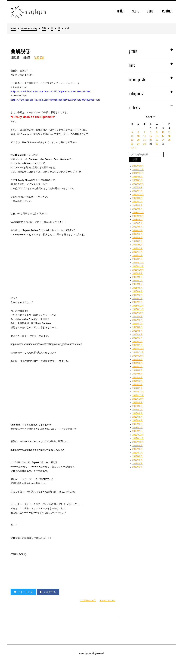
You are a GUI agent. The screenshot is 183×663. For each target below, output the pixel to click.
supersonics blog (29, 29)
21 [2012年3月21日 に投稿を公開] (144, 140)
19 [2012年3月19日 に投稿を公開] (132, 140)
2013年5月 (137, 417)
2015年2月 (137, 341)
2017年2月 (137, 255)
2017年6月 (137, 245)
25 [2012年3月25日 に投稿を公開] (169, 140)
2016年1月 (137, 302)
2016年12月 (138, 262)
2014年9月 (137, 359)
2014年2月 (137, 384)
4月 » (133, 148)
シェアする (48, 591)
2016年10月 (138, 270)
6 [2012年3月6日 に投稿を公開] (138, 132)
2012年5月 (137, 460)
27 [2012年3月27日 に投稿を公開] (138, 144)
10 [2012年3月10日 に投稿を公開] (163, 132)
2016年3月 (137, 295)
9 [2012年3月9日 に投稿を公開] (156, 132)
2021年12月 (138, 169)
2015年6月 (137, 327)
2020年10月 (138, 184)
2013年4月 (137, 420)
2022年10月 (138, 166)
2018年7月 (137, 223)
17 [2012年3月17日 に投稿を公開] (163, 136)
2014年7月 (137, 366)
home (13, 29)
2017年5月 (137, 248)
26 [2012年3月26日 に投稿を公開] (132, 144)
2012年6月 (137, 456)
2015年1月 (137, 345)
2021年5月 (137, 176)
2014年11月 (138, 352)
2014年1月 (137, 388)
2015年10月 (138, 313)
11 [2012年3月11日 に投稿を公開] (169, 132)
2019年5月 (137, 209)
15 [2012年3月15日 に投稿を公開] (151, 136)
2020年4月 (137, 191)
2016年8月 (137, 277)
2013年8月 (137, 406)
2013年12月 (138, 391)
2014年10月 (138, 356)
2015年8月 (137, 320)
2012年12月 (138, 435)
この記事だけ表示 (88, 600)
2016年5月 (137, 288)
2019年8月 (137, 198)
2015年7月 (137, 323)
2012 (44, 29)
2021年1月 (137, 180)
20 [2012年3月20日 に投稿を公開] (138, 140)
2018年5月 (137, 230)
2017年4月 (137, 252)
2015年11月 (138, 309)
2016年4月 (137, 291)
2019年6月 (137, 205)
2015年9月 (137, 316)
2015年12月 (138, 306)
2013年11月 (138, 395)
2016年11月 (138, 266)
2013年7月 (137, 409)
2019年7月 (137, 201)
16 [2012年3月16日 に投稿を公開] (157, 136)
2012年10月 (138, 442)
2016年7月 (137, 280)
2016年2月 (137, 298)
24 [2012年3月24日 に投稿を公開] (163, 140)
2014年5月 (137, 374)
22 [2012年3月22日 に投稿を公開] (151, 140)
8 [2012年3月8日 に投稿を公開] (150, 132)
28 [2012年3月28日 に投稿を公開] (144, 144)
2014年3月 (137, 381)
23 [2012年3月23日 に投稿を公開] (157, 140)
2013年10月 (138, 399)
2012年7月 (137, 452)
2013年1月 (137, 431)
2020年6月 (137, 187)
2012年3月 (137, 467)
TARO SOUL (39, 57)
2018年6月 (137, 227)
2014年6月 (137, 370)
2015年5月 (137, 331)
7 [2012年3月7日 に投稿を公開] (144, 132)
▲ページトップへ (107, 600)
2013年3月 (137, 424)
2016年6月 (137, 284)
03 (52, 29)
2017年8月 (137, 237)
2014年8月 (137, 363)
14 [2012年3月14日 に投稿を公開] (144, 136)
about (150, 11)
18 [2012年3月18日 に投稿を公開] (169, 136)
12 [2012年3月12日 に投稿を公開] (132, 136)
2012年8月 (137, 449)
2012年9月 (137, 445)
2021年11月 (138, 173)
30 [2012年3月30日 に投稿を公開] (157, 144)
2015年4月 (137, 334)
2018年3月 (137, 234)
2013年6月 (137, 413)
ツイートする (23, 591)
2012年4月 (137, 463)
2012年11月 (138, 438)
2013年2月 (137, 427)
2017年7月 (137, 241)
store (135, 11)
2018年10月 (138, 216)
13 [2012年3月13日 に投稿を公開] (138, 136)
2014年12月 (138, 348)
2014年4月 (137, 377)
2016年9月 (137, 273)
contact (167, 11)
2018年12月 (138, 212)
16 (59, 29)
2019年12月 (138, 194)
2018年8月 (137, 219)
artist (121, 11)
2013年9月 (137, 402)
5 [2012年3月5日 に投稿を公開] (132, 132)
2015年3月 (137, 338)
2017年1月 (137, 259)
